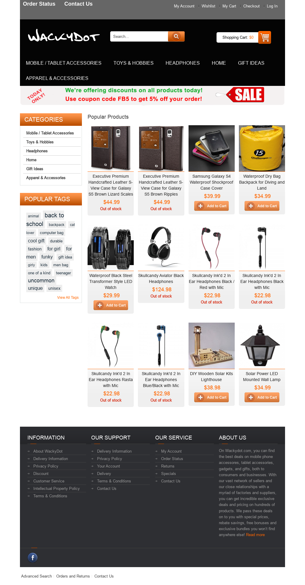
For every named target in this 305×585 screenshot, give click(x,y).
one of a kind (39, 272)
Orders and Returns (73, 576)
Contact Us (106, 488)
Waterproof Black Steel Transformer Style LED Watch (110, 281)
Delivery (104, 473)
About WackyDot (48, 451)
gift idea (65, 257)
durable (56, 241)
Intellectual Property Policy (56, 488)
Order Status (172, 458)
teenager (63, 272)
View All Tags (68, 297)
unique (35, 288)
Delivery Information (50, 458)
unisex (54, 288)
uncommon (41, 280)
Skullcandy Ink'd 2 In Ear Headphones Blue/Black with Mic (161, 379)
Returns (168, 466)
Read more (255, 534)
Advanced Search (36, 576)
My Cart (229, 6)
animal (33, 216)
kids (44, 264)
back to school (45, 219)
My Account (184, 6)
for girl (53, 248)
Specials (168, 473)
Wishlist (208, 6)
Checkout (251, 6)
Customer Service (48, 481)
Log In (272, 6)
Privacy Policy (45, 466)
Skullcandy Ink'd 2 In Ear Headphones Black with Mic (262, 281)
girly (31, 265)
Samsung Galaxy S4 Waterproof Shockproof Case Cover (211, 182)
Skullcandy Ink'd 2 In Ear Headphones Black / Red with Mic (211, 281)
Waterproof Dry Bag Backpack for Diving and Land (262, 182)
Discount (41, 473)
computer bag (51, 232)
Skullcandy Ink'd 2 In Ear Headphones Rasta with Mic (111, 379)
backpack (56, 224)
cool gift (36, 240)
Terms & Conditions (50, 495)
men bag (60, 264)
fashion (35, 249)
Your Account (108, 466)
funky (47, 256)
